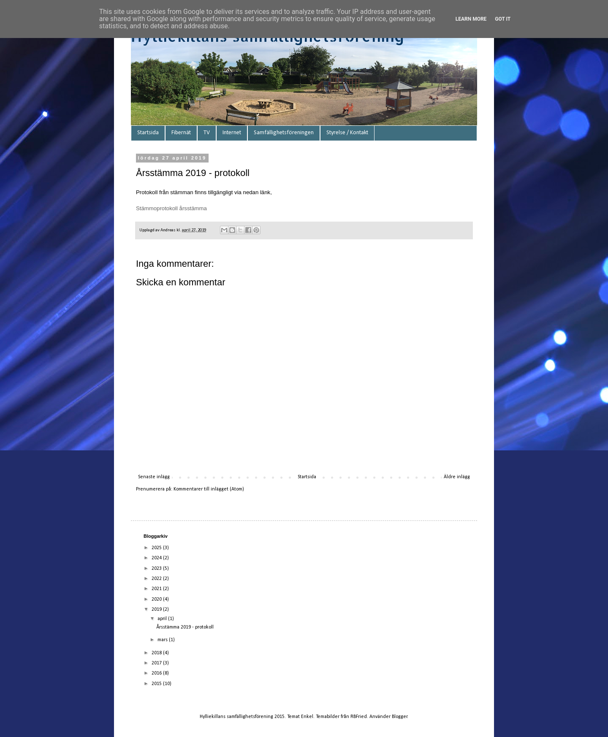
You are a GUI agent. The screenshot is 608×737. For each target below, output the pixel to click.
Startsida (148, 133)
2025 (157, 547)
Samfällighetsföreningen (284, 133)
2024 (157, 558)
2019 (157, 609)
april (162, 618)
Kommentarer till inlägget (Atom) (209, 489)
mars (163, 639)
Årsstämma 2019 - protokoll (185, 627)
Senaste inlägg (154, 477)
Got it (502, 19)
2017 (157, 663)
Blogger (399, 716)
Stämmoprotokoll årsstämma (171, 208)
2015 (157, 683)
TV (207, 133)
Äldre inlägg (457, 477)
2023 (157, 568)
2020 (157, 599)
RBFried (358, 716)
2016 (157, 673)
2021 (157, 588)
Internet (232, 133)
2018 (157, 653)
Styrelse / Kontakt (347, 133)
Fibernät (181, 133)
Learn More (471, 19)
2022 (157, 578)
